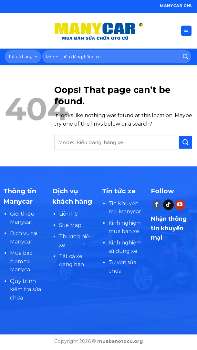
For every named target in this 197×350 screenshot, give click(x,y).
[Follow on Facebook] (156, 204)
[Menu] (186, 31)
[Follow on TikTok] (168, 204)
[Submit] (185, 56)
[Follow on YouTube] (180, 204)
